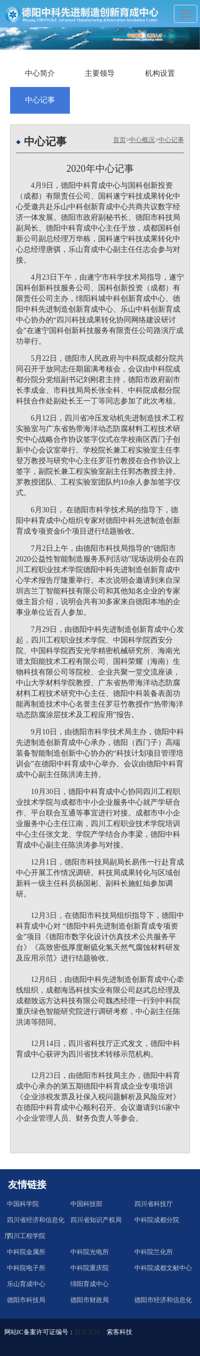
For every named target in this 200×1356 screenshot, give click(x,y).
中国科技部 (86, 1204)
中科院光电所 (89, 1252)
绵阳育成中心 (89, 1284)
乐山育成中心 (26, 1284)
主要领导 (100, 73)
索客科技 (119, 1332)
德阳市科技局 (26, 1300)
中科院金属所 (26, 1252)
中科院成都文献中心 (163, 1268)
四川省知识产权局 (96, 1220)
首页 (119, 140)
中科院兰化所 (153, 1252)
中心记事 (40, 100)
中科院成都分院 (156, 1220)
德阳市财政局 (89, 1300)
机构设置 (160, 73)
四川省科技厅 (153, 1204)
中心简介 (40, 73)
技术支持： (91, 1332)
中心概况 (142, 140)
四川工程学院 (26, 1236)
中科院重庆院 (89, 1268)
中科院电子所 (26, 1268)
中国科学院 (23, 1204)
